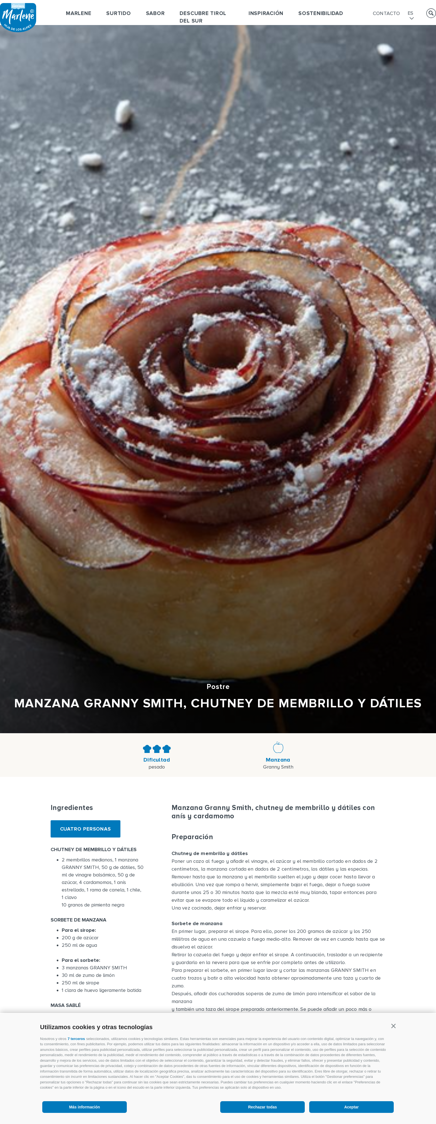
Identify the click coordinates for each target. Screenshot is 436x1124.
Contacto (386, 13)
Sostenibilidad (320, 13)
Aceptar (351, 1107)
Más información (84, 1107)
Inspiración (266, 13)
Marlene (78, 13)
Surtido (118, 13)
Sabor (155, 13)
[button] (393, 1026)
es (410, 13)
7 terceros (76, 1039)
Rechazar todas (262, 1107)
